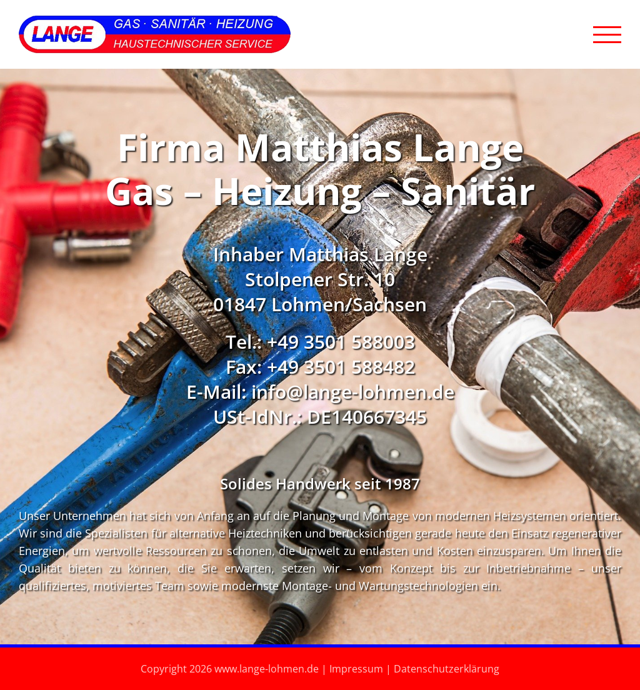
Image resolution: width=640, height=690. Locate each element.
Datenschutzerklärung (446, 669)
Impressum (356, 669)
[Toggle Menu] (607, 34)
